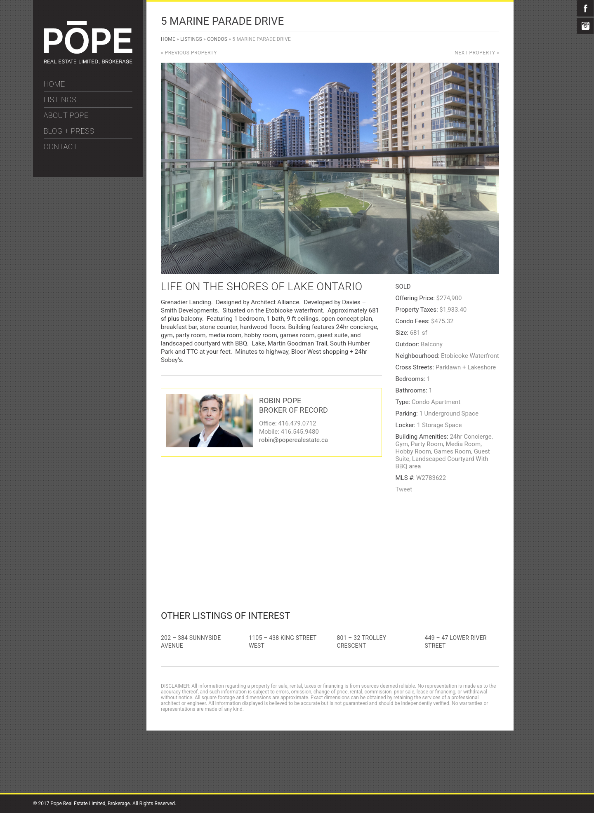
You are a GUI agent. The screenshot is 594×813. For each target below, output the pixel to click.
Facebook (585, 8)
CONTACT (61, 146)
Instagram (585, 26)
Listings (191, 39)
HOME (54, 84)
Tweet (404, 489)
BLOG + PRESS (69, 131)
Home (168, 39)
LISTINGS (60, 99)
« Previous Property (189, 53)
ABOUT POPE (66, 115)
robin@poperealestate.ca (293, 440)
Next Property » (477, 53)
